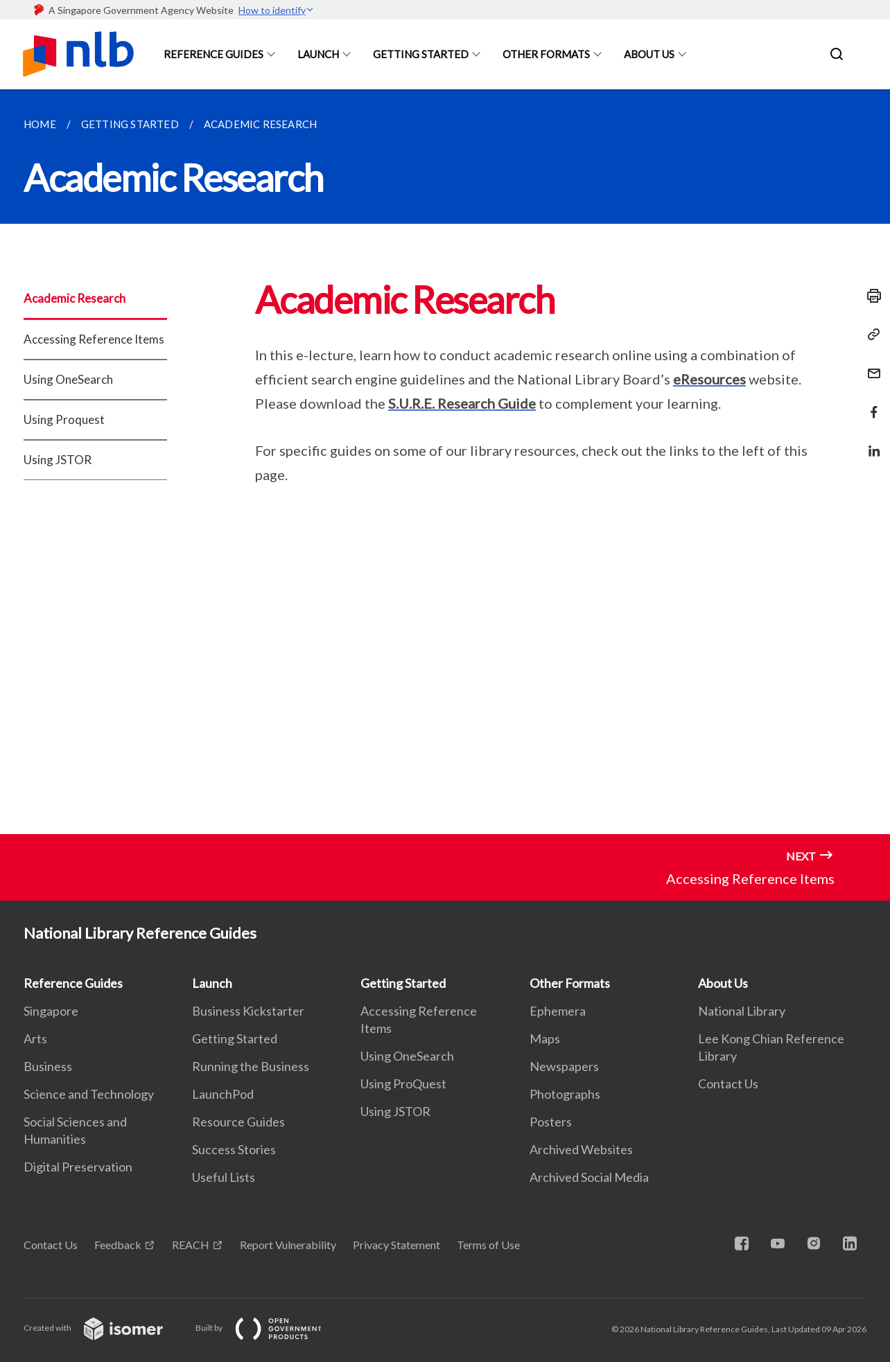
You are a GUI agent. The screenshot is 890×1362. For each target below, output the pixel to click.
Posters (551, 1121)
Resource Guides (238, 1121)
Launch (318, 54)
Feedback (117, 1244)
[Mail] (870, 364)
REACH (190, 1244)
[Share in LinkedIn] (870, 442)
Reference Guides (213, 54)
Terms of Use (488, 1244)
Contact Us (728, 1083)
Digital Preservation (78, 1166)
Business (48, 1066)
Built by (269, 1328)
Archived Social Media (589, 1177)
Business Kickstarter (248, 1010)
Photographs (565, 1094)
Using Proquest (64, 419)
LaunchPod (223, 1094)
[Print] (870, 295)
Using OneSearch (68, 379)
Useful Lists (223, 1177)
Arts (35, 1038)
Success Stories (234, 1149)
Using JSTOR (57, 459)
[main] (445, 461)
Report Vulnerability (288, 1244)
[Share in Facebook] (870, 403)
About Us (649, 54)
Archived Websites (581, 1149)
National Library (741, 1010)
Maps (545, 1038)
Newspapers (564, 1066)
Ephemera (558, 1010)
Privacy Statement (396, 1244)
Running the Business (250, 1066)
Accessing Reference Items (94, 339)
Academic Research (74, 298)
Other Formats (546, 54)
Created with (104, 1328)
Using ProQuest (403, 1083)
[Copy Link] (870, 334)
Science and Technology (89, 1094)
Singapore (51, 1010)
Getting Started (421, 54)
